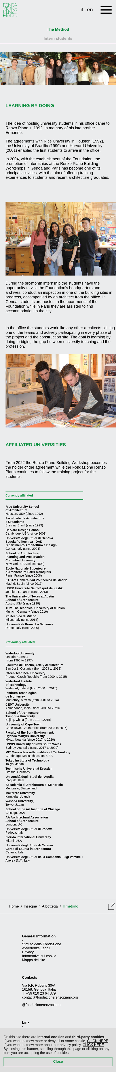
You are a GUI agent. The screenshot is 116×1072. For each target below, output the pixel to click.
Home (14, 906)
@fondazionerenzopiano (41, 1005)
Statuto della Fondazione (41, 944)
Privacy (28, 952)
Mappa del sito (33, 960)
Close (58, 1061)
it (82, 9)
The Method (58, 29)
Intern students (58, 38)
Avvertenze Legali (36, 948)
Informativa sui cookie (39, 956)
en (90, 9)
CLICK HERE (97, 1041)
